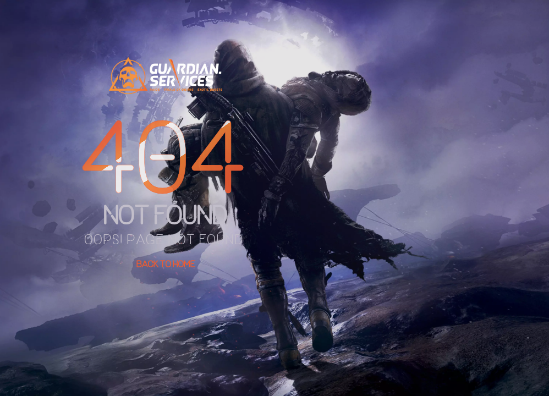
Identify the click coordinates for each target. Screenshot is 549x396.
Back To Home (165, 264)
